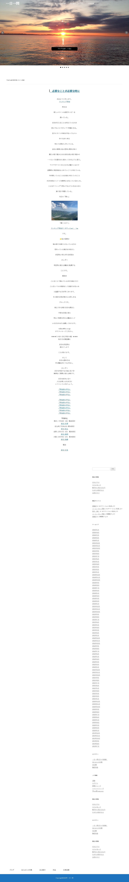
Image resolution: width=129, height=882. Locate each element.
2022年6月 (95, 654)
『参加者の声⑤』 (64, 402)
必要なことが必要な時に (64, 91)
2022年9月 (95, 646)
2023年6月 (95, 622)
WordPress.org (98, 791)
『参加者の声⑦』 (64, 408)
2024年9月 (95, 582)
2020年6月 (95, 717)
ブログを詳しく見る (64, 49)
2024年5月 (95, 593)
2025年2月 (95, 569)
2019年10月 (96, 738)
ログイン (95, 783)
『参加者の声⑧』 (64, 410)
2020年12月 (96, 701)
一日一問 (12, 3)
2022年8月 (95, 648)
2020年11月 (96, 704)
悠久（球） (96, 511)
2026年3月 (95, 535)
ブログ (48, 3)
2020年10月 (96, 706)
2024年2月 (95, 601)
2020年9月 (95, 709)
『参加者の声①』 (64, 389)
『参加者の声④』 (64, 400)
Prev (2, 32)
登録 (93, 780)
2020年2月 (95, 728)
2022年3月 (95, 662)
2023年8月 (95, 617)
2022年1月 (95, 667)
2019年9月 (95, 741)
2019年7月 (95, 746)
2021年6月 (95, 685)
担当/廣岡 (64, 434)
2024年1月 (95, 603)
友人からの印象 (60, 3)
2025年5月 (95, 561)
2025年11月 (96, 545)
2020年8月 (95, 712)
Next (126, 32)
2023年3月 (95, 630)
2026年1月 (95, 540)
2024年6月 (95, 590)
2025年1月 (95, 572)
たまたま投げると (98, 490)
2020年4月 (95, 722)
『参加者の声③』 (64, 395)
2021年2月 (95, 696)
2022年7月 (95, 651)
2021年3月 (95, 693)
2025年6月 (95, 559)
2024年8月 (95, 585)
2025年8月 (95, 553)
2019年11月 (96, 735)
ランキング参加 (64, 102)
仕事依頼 (91, 3)
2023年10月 (96, 611)
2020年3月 (95, 725)
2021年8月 (95, 680)
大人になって (96, 485)
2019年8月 (95, 743)
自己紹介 (73, 3)
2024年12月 (96, 575)
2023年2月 (95, 633)
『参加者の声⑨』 (64, 413)
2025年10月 (96, 548)
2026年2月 (95, 538)
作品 (82, 3)
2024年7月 (95, 588)
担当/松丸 (64, 429)
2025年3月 (95, 567)
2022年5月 (95, 656)
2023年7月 (95, 619)
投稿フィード (96, 786)
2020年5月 (95, 720)
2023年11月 (96, 609)
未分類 (94, 765)
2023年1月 (95, 635)
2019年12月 (96, 733)
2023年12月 (96, 606)
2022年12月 (96, 638)
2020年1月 (95, 730)
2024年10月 (96, 580)
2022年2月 (95, 664)
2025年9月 (95, 551)
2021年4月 (95, 691)
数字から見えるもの (98, 487)
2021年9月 (95, 677)
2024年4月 (95, 596)
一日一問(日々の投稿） (100, 759)
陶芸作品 (95, 767)
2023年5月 (95, 625)
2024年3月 (95, 598)
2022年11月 (96, 640)
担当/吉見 (64, 450)
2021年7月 (95, 683)
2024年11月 (96, 577)
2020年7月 (95, 714)
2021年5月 (95, 688)
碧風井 (94, 506)
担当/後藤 (64, 439)
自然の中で (96, 493)
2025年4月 (95, 564)
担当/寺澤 (64, 423)
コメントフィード (98, 788)
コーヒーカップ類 (98, 508)
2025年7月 (95, 556)
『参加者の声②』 (64, 392)
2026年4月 (95, 532)
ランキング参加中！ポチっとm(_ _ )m (64, 228)
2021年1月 (95, 698)
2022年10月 (96, 643)
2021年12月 (96, 670)
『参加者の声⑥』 (64, 405)
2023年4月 (95, 627)
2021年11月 (96, 672)
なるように (96, 482)
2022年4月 (95, 659)
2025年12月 (96, 543)
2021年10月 (96, 675)
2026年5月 (95, 530)
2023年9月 (95, 614)
